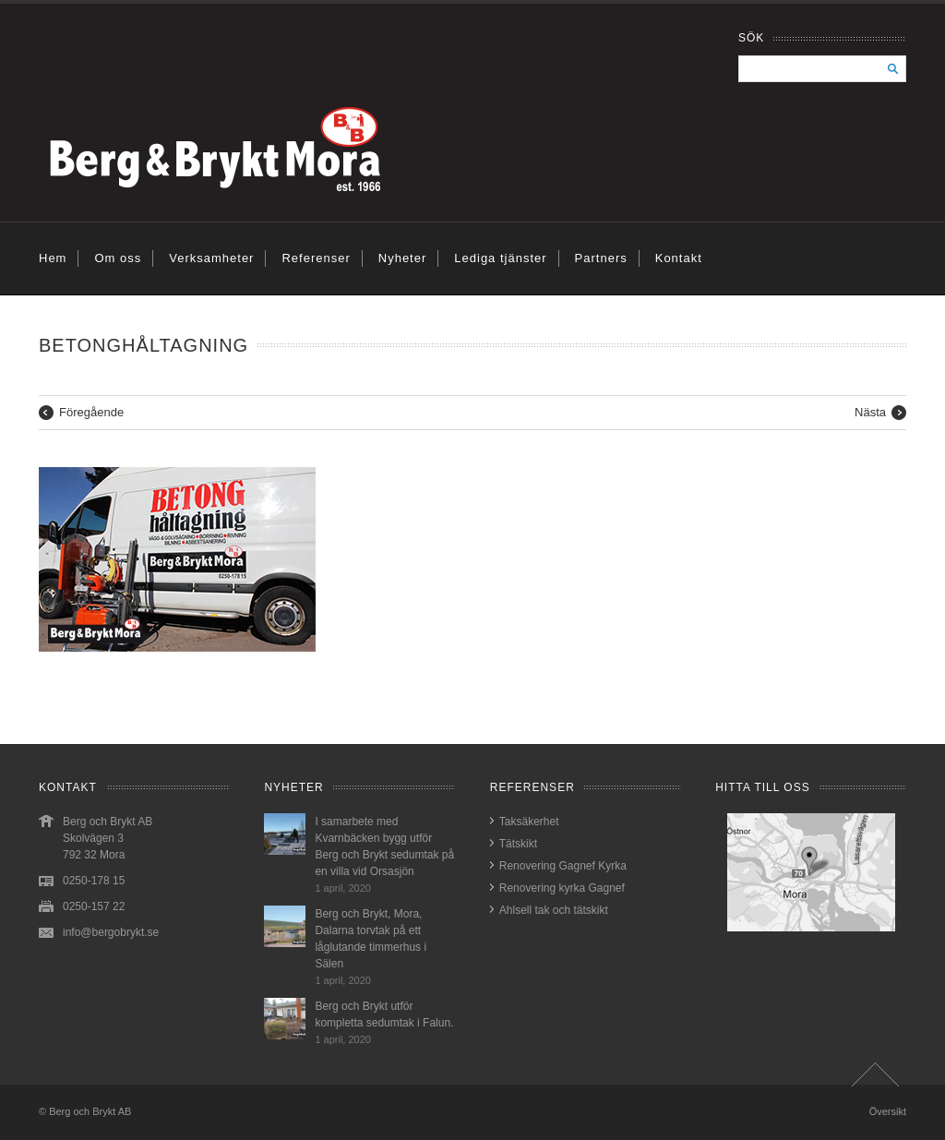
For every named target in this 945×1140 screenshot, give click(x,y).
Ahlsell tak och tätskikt (553, 910)
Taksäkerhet (529, 821)
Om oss (117, 258)
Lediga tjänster (500, 258)
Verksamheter (211, 258)
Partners (601, 258)
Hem (52, 258)
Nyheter (402, 258)
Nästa (870, 412)
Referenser (315, 258)
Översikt (887, 1111)
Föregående (91, 412)
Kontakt (678, 258)
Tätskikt (518, 843)
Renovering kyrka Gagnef (562, 888)
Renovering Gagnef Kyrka (563, 865)
